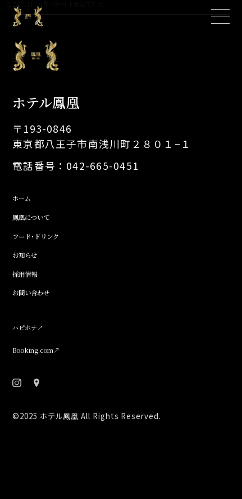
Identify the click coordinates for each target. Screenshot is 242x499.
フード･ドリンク (50, 263)
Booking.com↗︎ (50, 387)
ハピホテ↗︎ (37, 365)
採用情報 (32, 308)
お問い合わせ (42, 330)
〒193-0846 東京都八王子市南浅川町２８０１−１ (101, 154)
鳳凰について (42, 241)
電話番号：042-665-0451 (75, 184)
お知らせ (32, 286)
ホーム (27, 218)
